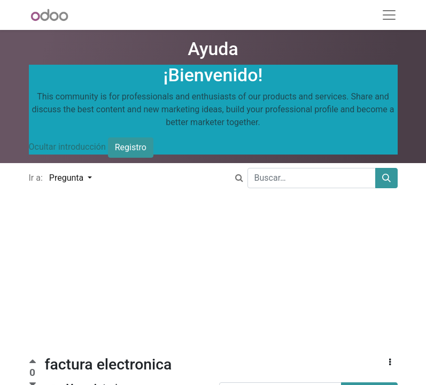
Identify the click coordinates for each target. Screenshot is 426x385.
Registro (130, 147)
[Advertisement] (213, 281)
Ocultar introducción (67, 147)
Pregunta (67, 178)
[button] (390, 362)
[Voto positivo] (32, 363)
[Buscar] (386, 178)
